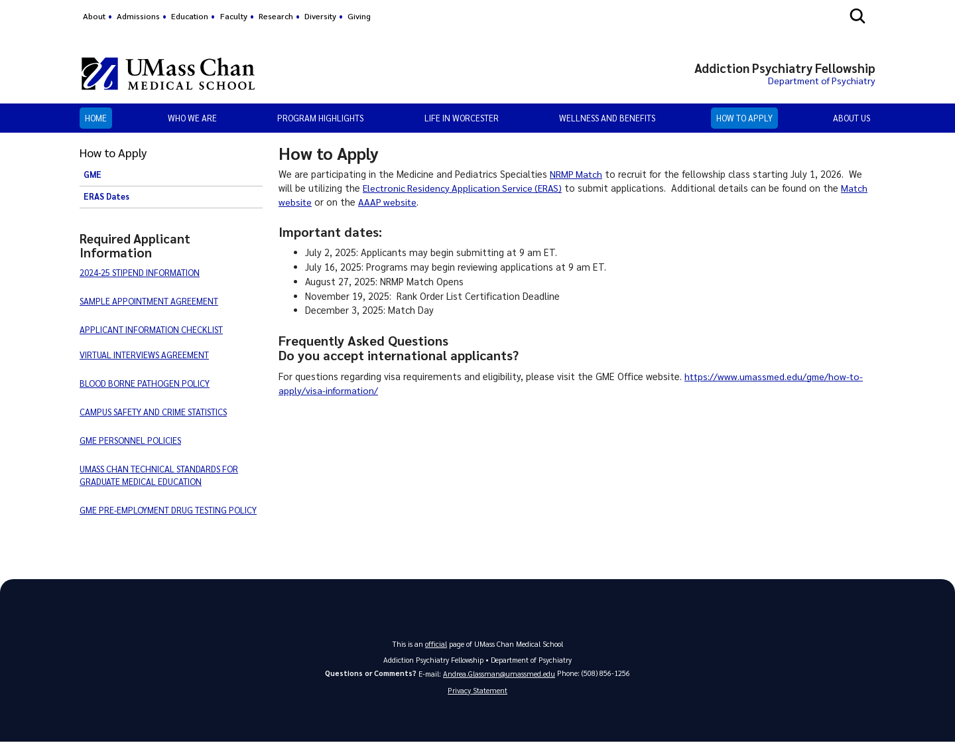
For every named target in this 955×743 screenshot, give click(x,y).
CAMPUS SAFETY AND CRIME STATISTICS (153, 411)
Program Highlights (320, 117)
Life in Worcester (461, 117)
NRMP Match (577, 174)
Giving (359, 16)
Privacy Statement (477, 691)
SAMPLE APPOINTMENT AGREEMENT (149, 300)
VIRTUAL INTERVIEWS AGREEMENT (144, 354)
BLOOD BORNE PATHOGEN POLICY (145, 383)
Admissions (138, 16)
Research (276, 16)
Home (96, 117)
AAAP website (388, 202)
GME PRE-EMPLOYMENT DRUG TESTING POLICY (168, 509)
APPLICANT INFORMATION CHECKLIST (151, 329)
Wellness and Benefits (607, 117)
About (94, 16)
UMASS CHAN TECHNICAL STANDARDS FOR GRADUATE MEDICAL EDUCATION (159, 475)
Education (189, 16)
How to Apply (744, 117)
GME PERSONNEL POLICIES (130, 440)
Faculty (233, 16)
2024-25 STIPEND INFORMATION (140, 272)
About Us (851, 117)
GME (92, 174)
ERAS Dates (106, 196)
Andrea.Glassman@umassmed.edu (499, 674)
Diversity (320, 16)
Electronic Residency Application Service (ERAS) (465, 188)
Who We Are (192, 117)
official (436, 644)
